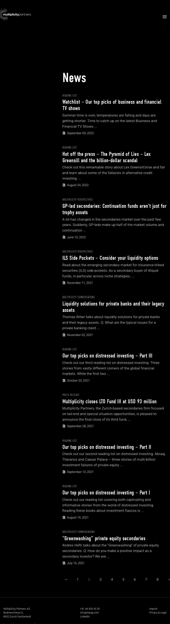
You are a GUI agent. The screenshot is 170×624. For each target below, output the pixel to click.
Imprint (153, 608)
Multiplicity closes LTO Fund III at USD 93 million (109, 401)
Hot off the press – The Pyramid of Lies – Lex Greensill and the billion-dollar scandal (106, 157)
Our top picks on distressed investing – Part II (106, 447)
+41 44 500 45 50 (90, 608)
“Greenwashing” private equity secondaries (103, 538)
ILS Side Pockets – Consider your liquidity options (110, 258)
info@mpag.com (89, 612)
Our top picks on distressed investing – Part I (106, 492)
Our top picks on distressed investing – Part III (107, 356)
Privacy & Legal (158, 612)
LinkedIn (85, 616)
